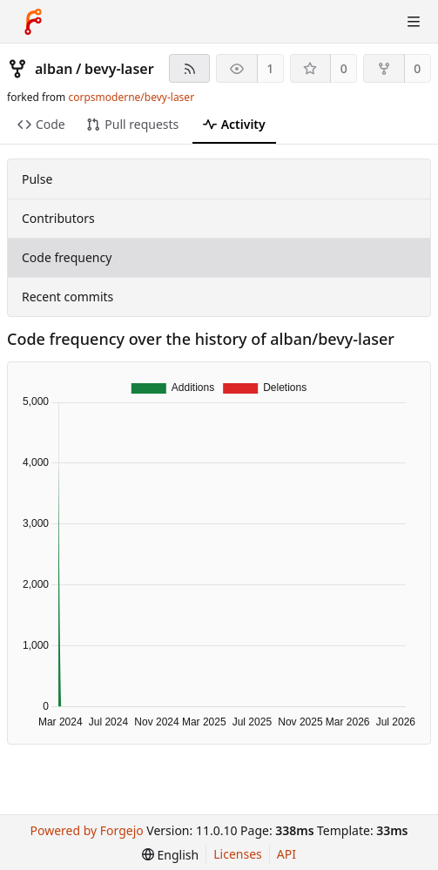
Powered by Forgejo (86, 830)
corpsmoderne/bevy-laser (131, 97)
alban (53, 69)
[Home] (33, 21)
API (286, 854)
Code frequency (66, 257)
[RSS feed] (189, 68)
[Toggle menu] (413, 21)
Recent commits (67, 296)
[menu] (170, 854)
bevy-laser (119, 69)
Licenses (237, 854)
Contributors (58, 218)
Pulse (37, 179)
